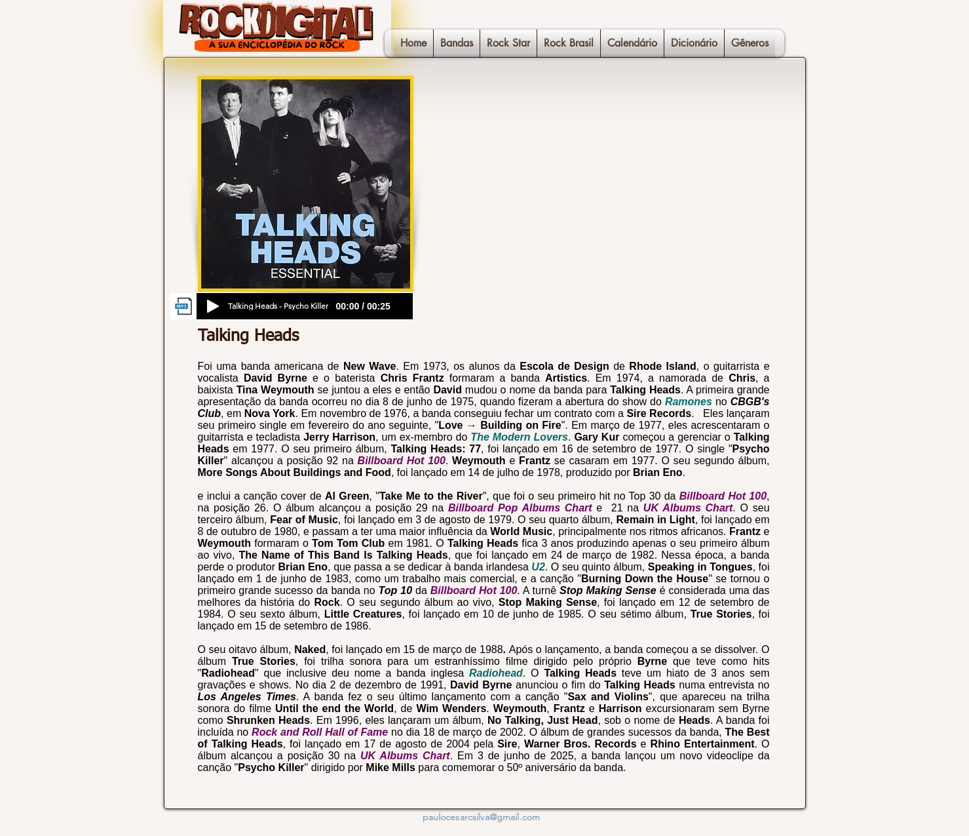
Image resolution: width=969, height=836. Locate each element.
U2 (537, 566)
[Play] (213, 306)
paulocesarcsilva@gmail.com (482, 817)
